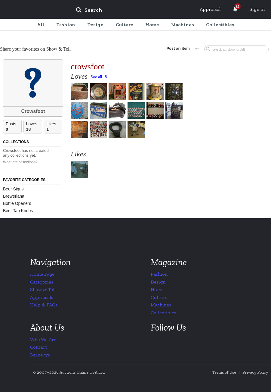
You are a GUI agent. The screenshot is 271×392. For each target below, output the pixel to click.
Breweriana (13, 196)
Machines (161, 305)
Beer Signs (13, 189)
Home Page (42, 274)
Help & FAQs (44, 305)
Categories (41, 282)
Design (158, 282)
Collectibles (163, 312)
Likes (54, 126)
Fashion (159, 274)
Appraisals (41, 297)
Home (157, 289)
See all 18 (99, 76)
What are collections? (20, 162)
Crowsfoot (33, 111)
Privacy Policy (255, 372)
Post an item (177, 48)
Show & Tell (43, 289)
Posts (13, 126)
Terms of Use (224, 372)
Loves (34, 126)
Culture (159, 297)
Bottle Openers (17, 203)
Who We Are (43, 339)
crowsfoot (87, 66)
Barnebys (40, 355)
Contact (38, 347)
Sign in (257, 9)
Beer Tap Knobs (18, 210)
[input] (132, 10)
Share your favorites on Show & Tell (35, 49)
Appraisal (210, 9)
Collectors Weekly (34, 9)
